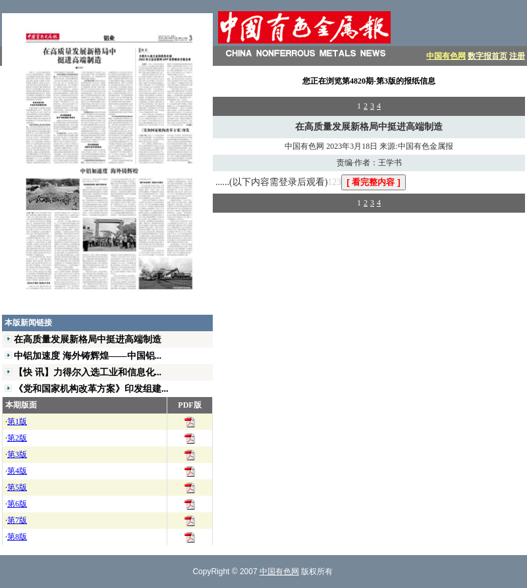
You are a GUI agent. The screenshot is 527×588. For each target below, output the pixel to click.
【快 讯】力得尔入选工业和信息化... (87, 372)
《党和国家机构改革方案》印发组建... (91, 388)
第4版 (17, 470)
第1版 (17, 421)
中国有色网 (446, 56)
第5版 (17, 487)
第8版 (17, 536)
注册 (517, 56)
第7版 (17, 520)
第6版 (17, 503)
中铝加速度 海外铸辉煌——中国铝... (87, 355)
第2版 (17, 437)
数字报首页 (487, 56)
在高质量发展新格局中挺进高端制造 (87, 339)
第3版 (17, 454)
